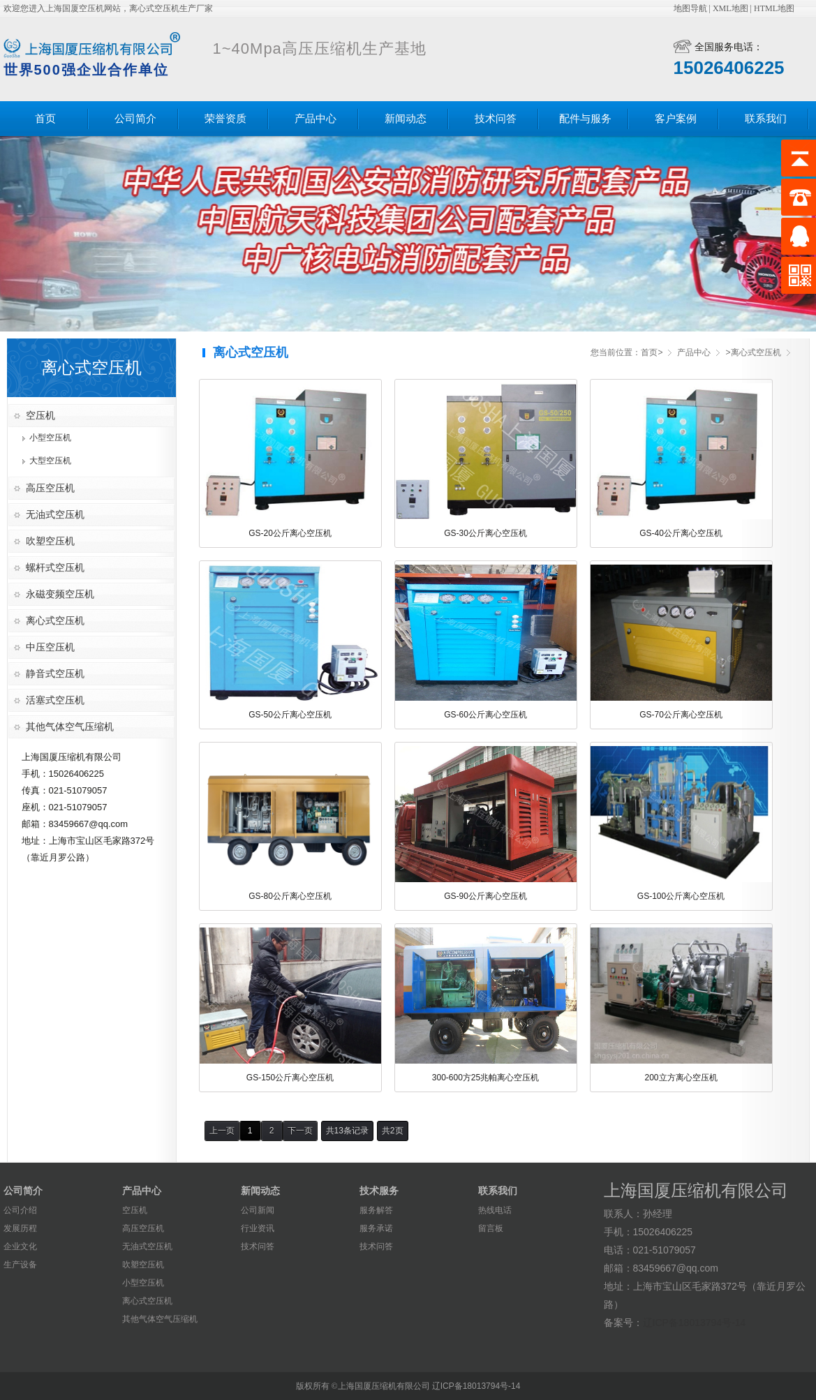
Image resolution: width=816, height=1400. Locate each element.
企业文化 (20, 1246)
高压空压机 (50, 487)
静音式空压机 (55, 673)
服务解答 (376, 1210)
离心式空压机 (55, 620)
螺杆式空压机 (55, 567)
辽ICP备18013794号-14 (694, 1322)
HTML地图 (774, 8)
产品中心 (315, 118)
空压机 (40, 415)
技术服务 (379, 1190)
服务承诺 (376, 1228)
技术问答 (496, 118)
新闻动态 (405, 118)
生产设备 (20, 1264)
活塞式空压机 (55, 700)
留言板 (490, 1228)
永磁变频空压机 (60, 594)
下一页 (300, 1130)
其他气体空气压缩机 (70, 726)
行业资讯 (257, 1228)
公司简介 (135, 118)
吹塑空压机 (50, 540)
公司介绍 (20, 1210)
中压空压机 (50, 647)
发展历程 (20, 1228)
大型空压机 (50, 461)
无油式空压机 (55, 514)
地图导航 (690, 8)
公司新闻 (257, 1210)
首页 (45, 118)
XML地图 (730, 8)
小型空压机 (50, 437)
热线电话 (495, 1210)
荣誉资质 (225, 118)
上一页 (222, 1130)
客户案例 (676, 118)
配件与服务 (585, 118)
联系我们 (766, 118)
